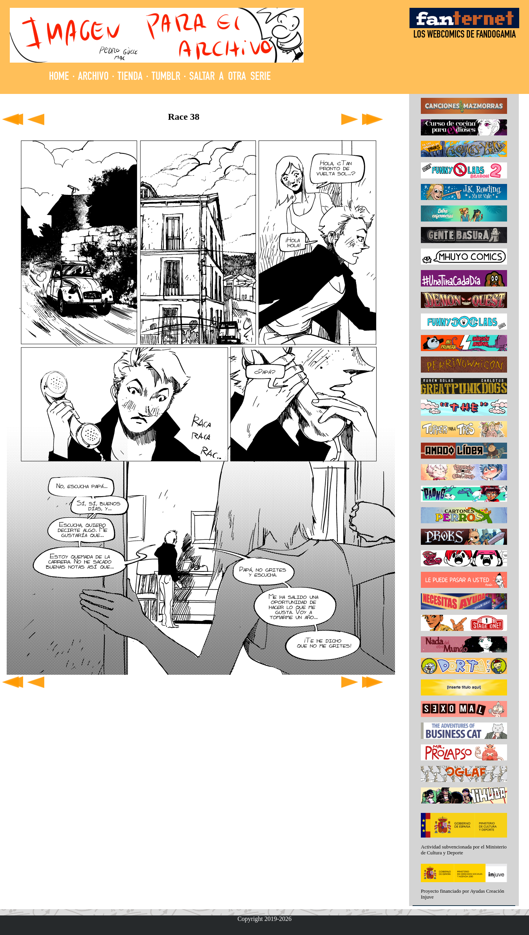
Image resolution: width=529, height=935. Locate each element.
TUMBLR (166, 77)
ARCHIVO (93, 77)
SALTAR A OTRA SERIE (230, 77)
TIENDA (130, 77)
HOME (59, 77)
